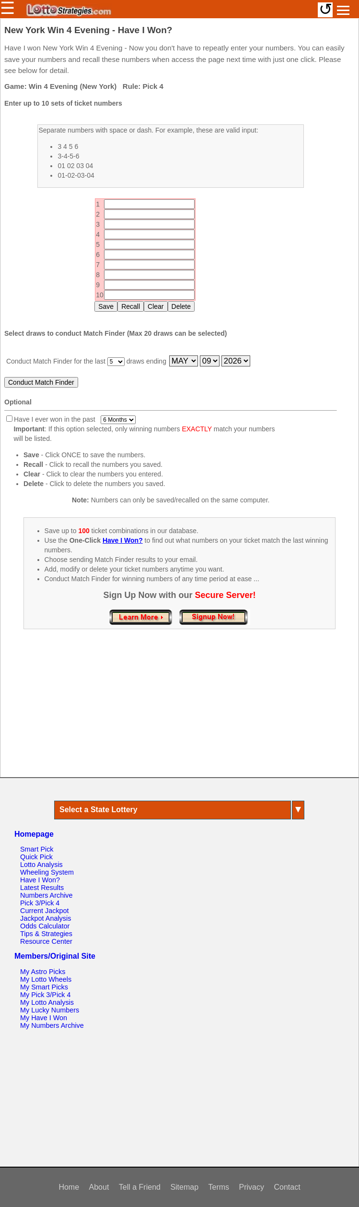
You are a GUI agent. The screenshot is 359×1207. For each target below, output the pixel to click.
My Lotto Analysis (47, 1002)
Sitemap (184, 1187)
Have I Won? (40, 880)
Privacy (251, 1187)
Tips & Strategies (46, 934)
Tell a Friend (140, 1187)
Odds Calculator (44, 926)
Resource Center (46, 941)
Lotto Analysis (41, 864)
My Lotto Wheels (45, 979)
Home (68, 1187)
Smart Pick (37, 849)
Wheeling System (47, 872)
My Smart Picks (44, 987)
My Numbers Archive (52, 1025)
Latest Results (42, 887)
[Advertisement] (180, 713)
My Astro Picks (42, 971)
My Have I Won (43, 1018)
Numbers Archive (46, 895)
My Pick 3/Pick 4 (45, 995)
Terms (219, 1187)
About (99, 1187)
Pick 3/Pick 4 (39, 903)
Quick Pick (36, 857)
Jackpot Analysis (45, 918)
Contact (287, 1187)
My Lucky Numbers (49, 1010)
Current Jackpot (44, 910)
